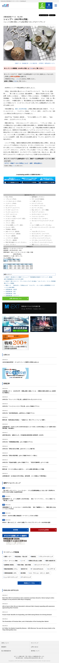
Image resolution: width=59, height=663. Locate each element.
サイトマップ (34, 643)
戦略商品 (33, 556)
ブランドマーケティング (46, 556)
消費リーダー (7, 556)
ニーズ (23, 560)
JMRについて (5, 643)
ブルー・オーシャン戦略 (11, 560)
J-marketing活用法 (43, 530)
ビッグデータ (51, 569)
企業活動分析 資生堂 (11, 289)
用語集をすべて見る (29, 583)
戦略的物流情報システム (11, 569)
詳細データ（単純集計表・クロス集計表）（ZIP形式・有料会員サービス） (35, 63)
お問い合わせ (34, 647)
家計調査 (23, 573)
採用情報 (15, 530)
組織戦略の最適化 (9, 565)
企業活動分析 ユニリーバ (12, 295)
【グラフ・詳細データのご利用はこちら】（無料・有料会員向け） (23, 163)
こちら (31, 68)
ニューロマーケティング (11, 577)
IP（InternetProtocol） (37, 569)
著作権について (35, 650)
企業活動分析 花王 (11, 291)
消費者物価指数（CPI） (10, 573)
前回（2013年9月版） (21, 109)
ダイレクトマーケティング (42, 565)
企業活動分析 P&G (11, 293)
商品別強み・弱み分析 (21, 556)
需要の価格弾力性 (50, 560)
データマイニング (26, 577)
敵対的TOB (24, 569)
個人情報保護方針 (6, 650)
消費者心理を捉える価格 (35, 560)
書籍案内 (3, 647)
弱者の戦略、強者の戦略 (24, 565)
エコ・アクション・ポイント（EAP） (39, 573)
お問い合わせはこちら (15, 298)
